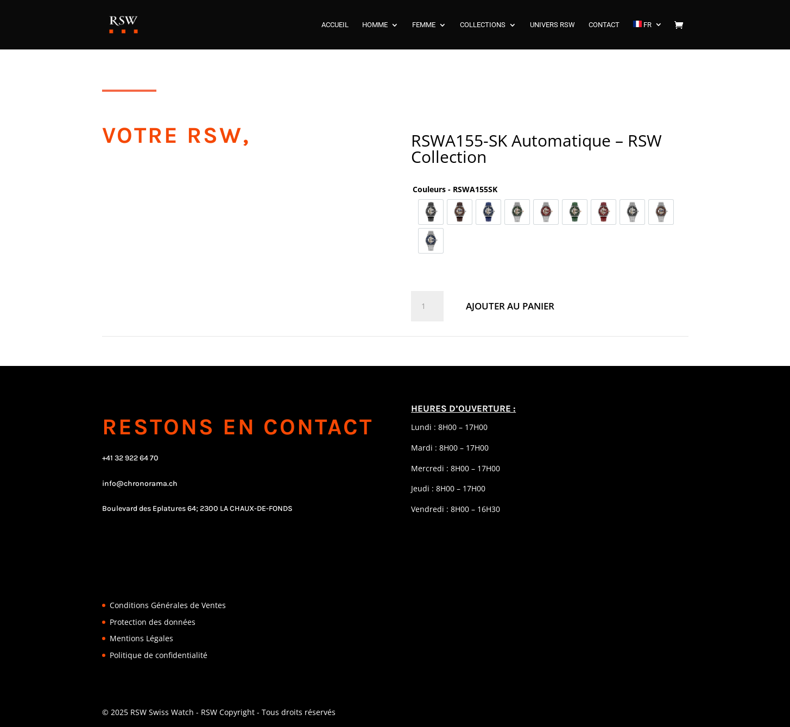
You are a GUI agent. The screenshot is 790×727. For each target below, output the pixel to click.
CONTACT (604, 25)
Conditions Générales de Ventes (168, 605)
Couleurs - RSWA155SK (455, 189)
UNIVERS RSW (552, 25)
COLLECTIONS (482, 25)
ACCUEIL (335, 25)
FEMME (423, 25)
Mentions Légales (141, 638)
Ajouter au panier (510, 306)
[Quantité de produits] (427, 306)
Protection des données (152, 622)
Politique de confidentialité (158, 655)
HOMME (375, 25)
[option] (431, 212)
